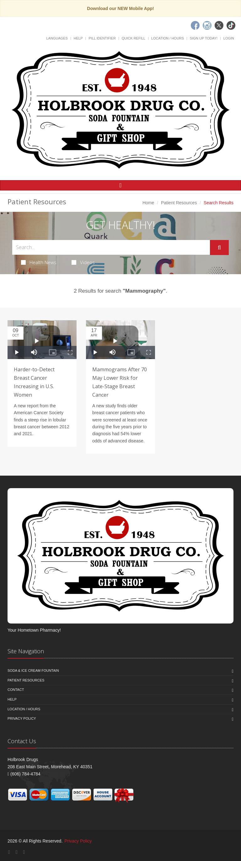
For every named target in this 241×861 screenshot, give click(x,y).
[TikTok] (231, 25)
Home (148, 202)
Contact (16, 689)
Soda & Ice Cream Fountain (33, 670)
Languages (56, 38)
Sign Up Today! (203, 38)
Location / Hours (167, 38)
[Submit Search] (219, 247)
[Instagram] (207, 25)
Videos (83, 262)
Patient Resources (179, 202)
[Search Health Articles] (111, 247)
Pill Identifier (101, 38)
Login (228, 38)
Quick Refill (133, 38)
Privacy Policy (22, 718)
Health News (38, 262)
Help (78, 38)
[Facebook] (195, 25)
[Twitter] (219, 25)
